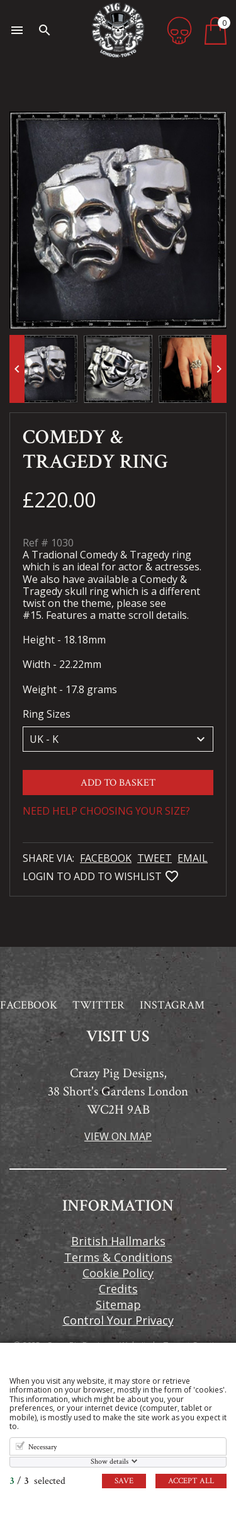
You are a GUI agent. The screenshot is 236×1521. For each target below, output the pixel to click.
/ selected (37, 1481)
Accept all (191, 1481)
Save (124, 1481)
